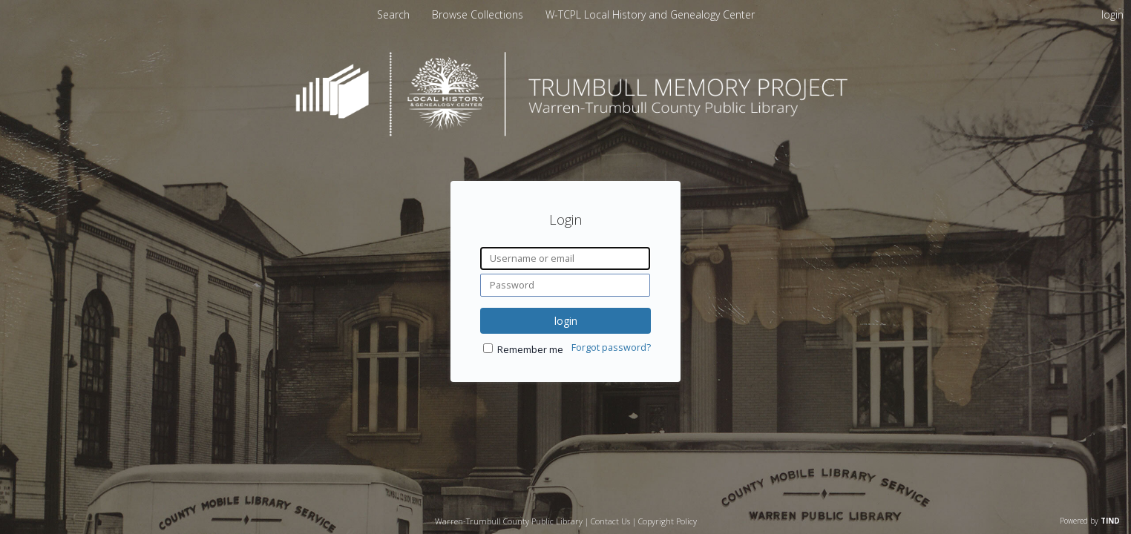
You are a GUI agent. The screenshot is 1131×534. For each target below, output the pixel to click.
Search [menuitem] (393, 14)
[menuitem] (479, 14)
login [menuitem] (1112, 14)
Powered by (1090, 520)
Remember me (530, 349)
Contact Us (610, 521)
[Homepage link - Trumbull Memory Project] (565, 132)
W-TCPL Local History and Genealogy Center (650, 14)
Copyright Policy (667, 521)
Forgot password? (611, 347)
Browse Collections (479, 14)
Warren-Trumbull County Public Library (509, 521)
